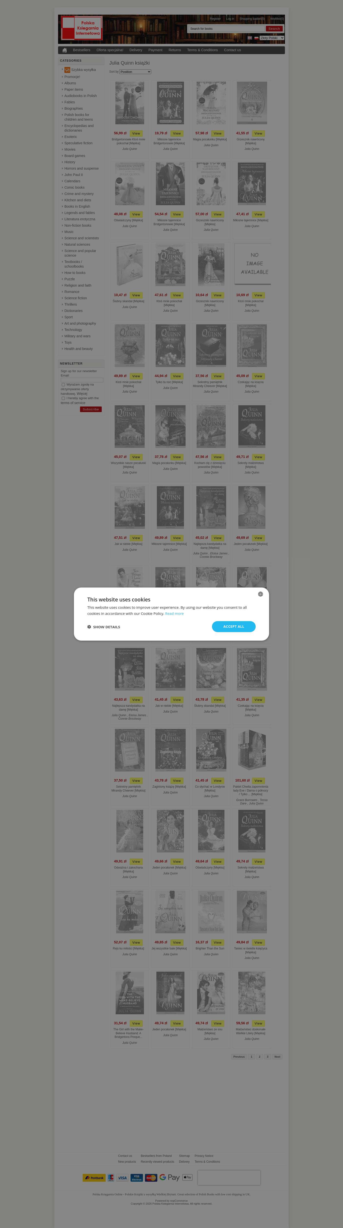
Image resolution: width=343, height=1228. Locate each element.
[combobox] (260, 593)
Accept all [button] (233, 626)
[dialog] (171, 614)
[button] (103, 626)
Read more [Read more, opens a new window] (174, 613)
